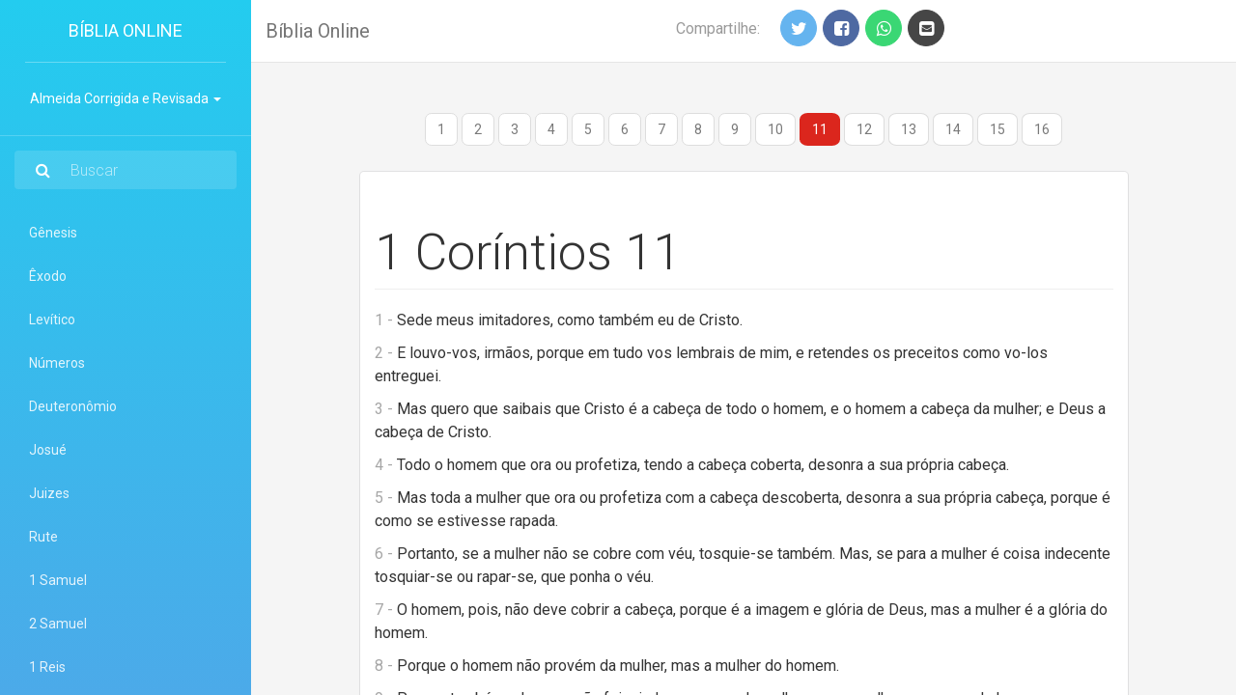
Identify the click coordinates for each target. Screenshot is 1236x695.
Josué (48, 450)
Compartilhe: (718, 28)
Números (57, 363)
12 (864, 129)
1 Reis (47, 667)
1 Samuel (58, 580)
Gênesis (53, 232)
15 (997, 129)
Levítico (52, 319)
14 (953, 129)
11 (820, 129)
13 (908, 129)
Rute (43, 536)
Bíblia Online (126, 30)
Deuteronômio (73, 406)
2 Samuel (58, 623)
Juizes (49, 493)
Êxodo (48, 276)
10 (775, 129)
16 (1042, 129)
